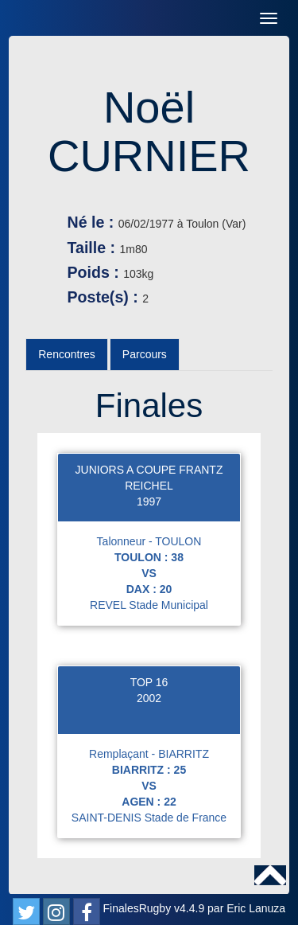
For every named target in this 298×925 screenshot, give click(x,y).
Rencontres (66, 354)
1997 (149, 501)
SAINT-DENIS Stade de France (149, 817)
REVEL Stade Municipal (149, 605)
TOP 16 (149, 682)
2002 (149, 698)
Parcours (144, 354)
